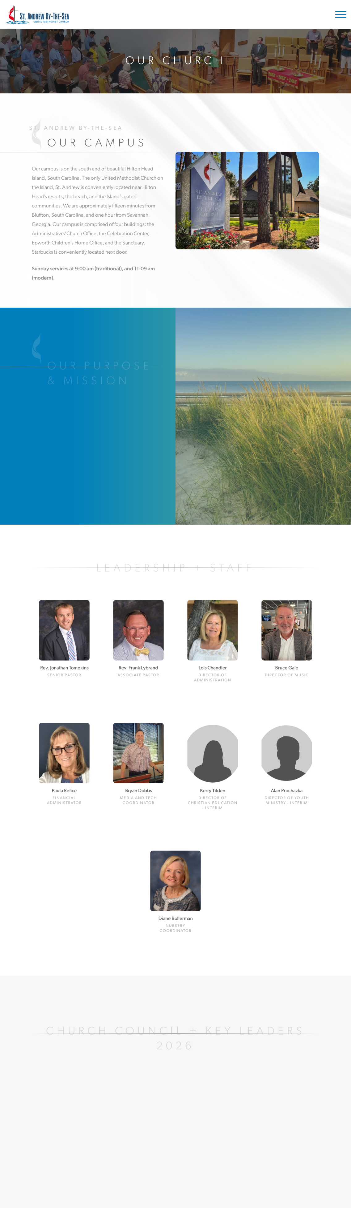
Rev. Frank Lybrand (138, 659)
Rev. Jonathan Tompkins (64, 659)
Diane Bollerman (175, 910)
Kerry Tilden (212, 783)
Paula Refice (64, 783)
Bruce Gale (286, 659)
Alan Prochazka (287, 783)
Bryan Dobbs (138, 783)
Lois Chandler (212, 659)
